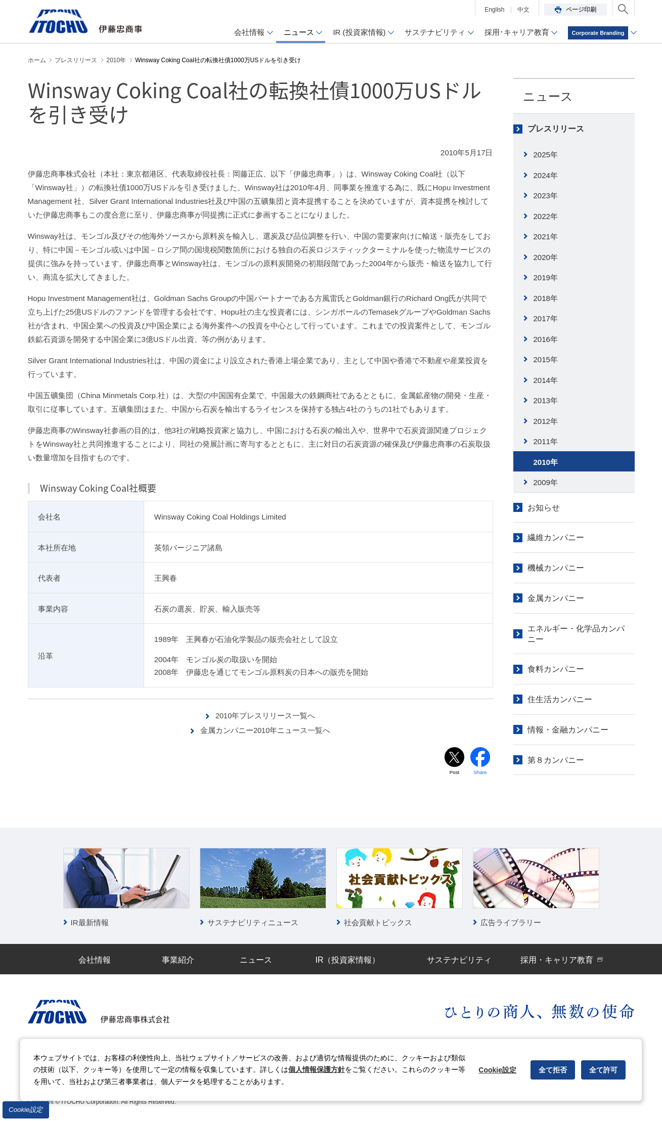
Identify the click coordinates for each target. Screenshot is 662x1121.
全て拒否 (553, 1070)
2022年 (546, 216)
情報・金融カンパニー (567, 729)
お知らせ (543, 507)
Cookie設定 (26, 1109)
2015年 (546, 359)
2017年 (546, 318)
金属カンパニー (555, 598)
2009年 (546, 482)
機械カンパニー (555, 568)
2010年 (546, 462)
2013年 (546, 400)
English (494, 9)
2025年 (546, 154)
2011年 (546, 441)
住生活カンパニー (559, 699)
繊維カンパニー (555, 537)
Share (480, 772)
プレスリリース (555, 128)
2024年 (546, 175)
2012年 (546, 421)
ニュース (548, 96)
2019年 (546, 277)
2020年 (546, 257)
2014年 (546, 380)
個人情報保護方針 (316, 1069)
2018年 (546, 298)
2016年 (546, 339)
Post (454, 772)
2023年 (546, 195)
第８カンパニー (555, 760)
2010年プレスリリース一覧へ (265, 715)
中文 (523, 9)
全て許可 (603, 1070)
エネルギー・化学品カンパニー (576, 633)
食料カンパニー (555, 669)
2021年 (546, 236)
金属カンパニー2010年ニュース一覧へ (265, 730)
